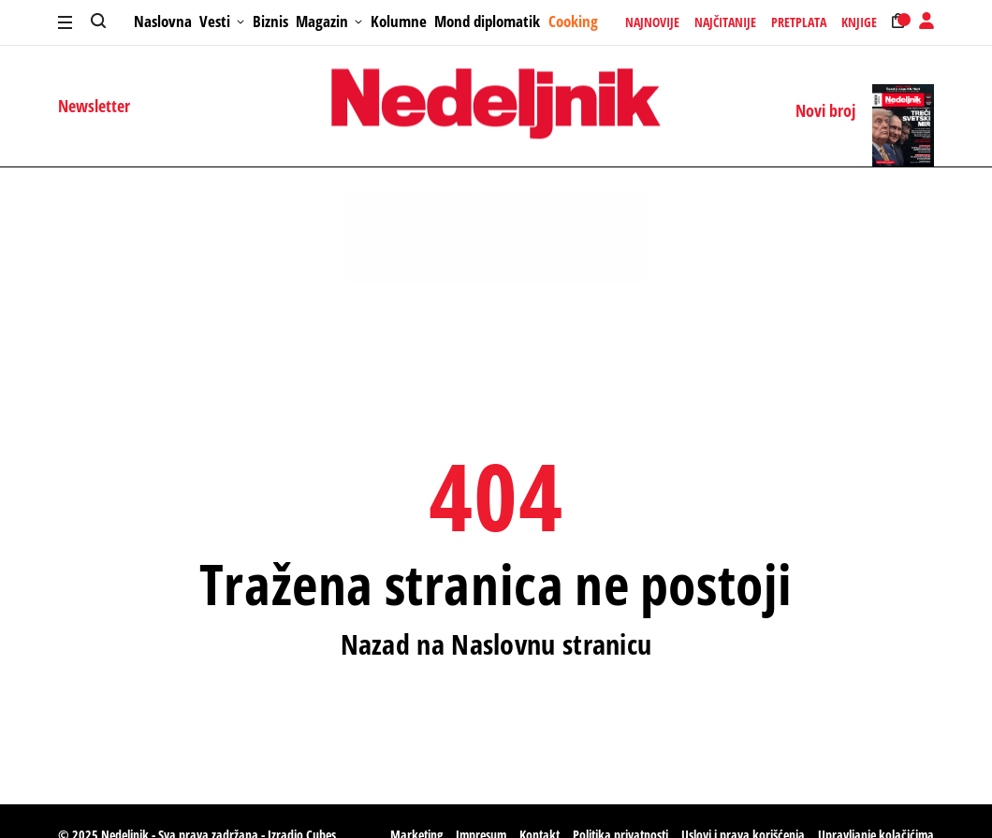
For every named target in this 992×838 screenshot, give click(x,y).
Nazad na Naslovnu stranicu (496, 644)
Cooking (573, 21)
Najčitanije (725, 23)
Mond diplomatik (487, 21)
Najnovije (652, 23)
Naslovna (163, 21)
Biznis (270, 21)
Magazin (329, 21)
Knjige (859, 23)
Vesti (221, 21)
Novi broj (825, 111)
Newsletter (94, 105)
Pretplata (798, 23)
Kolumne (399, 21)
